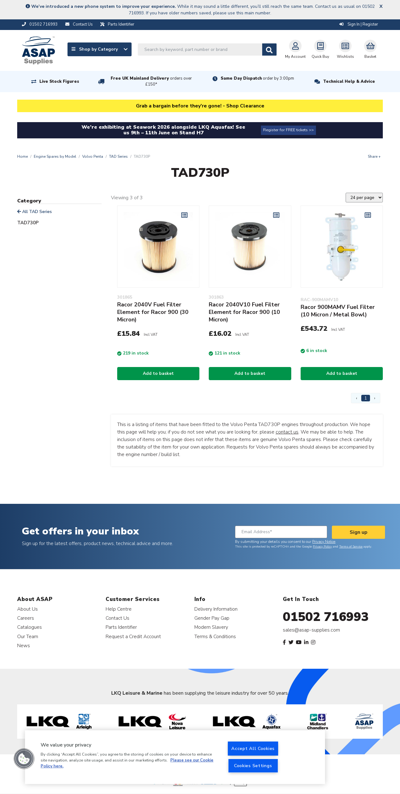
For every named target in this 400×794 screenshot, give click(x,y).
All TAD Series (34, 212)
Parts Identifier (121, 627)
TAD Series (118, 156)
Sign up (359, 532)
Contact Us (117, 618)
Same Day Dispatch (257, 78)
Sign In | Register (358, 24)
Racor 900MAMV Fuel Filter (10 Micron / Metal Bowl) (338, 310)
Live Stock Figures (59, 81)
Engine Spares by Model (55, 156)
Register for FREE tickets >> (288, 130)
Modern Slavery (211, 627)
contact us (287, 432)
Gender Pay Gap (211, 618)
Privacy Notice (323, 541)
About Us (27, 609)
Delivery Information (216, 609)
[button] (24, 759)
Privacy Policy (322, 546)
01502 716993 (326, 616)
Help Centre (119, 609)
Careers (25, 618)
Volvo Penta (92, 156)
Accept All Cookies (253, 748)
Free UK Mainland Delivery (151, 81)
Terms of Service (350, 546)
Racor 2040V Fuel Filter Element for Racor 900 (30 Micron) (152, 312)
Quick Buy (320, 49)
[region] (175, 757)
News (23, 645)
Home (22, 156)
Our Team (27, 636)
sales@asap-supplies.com (311, 630)
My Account (295, 49)
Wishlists (345, 49)
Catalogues (29, 627)
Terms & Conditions (215, 636)
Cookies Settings (253, 765)
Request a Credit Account (133, 636)
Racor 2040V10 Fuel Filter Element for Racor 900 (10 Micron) (244, 312)
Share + (374, 156)
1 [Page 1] (365, 398)
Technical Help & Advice (349, 81)
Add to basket (158, 373)
